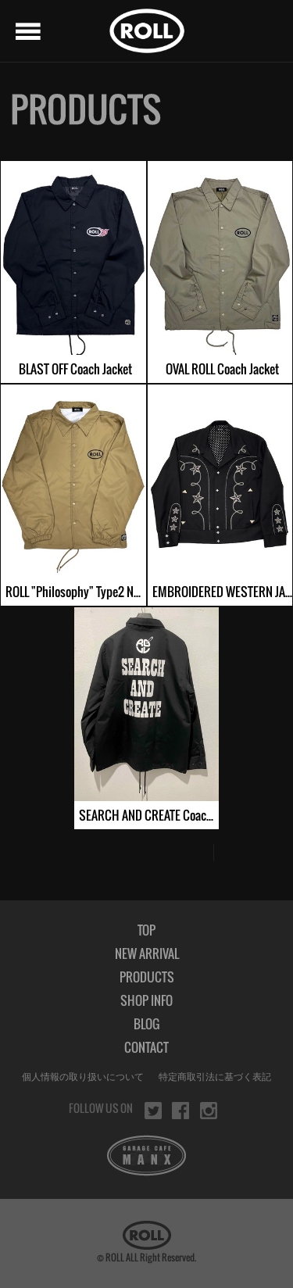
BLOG (146, 1023)
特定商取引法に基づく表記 (215, 1077)
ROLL (147, 31)
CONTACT (146, 1047)
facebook (180, 1110)
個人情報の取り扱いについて (83, 1077)
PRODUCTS (147, 977)
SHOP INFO (146, 1000)
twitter (153, 1110)
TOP (146, 930)
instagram (208, 1110)
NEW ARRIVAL (147, 953)
